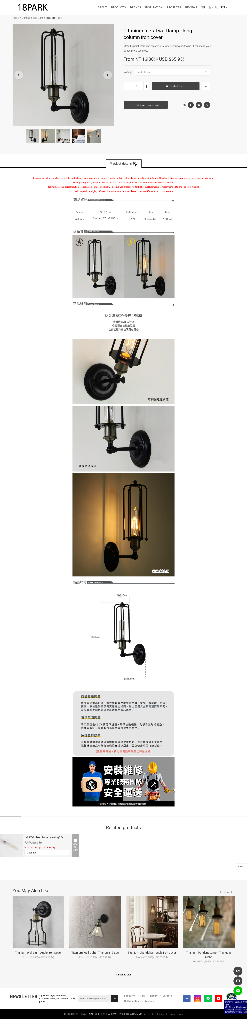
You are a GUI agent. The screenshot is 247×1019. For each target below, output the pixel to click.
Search (216, 7)
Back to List (124, 974)
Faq (142, 995)
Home (16, 18)
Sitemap (159, 1014)
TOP (240, 866)
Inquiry (154, 995)
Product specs (172, 72)
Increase (146, 86)
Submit (115, 998)
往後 (231, 891)
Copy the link (207, 104)
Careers (167, 995)
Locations (129, 995)
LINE (199, 105)
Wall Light (38, 18)
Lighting (26, 18)
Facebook (190, 105)
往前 (220, 891)
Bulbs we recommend (147, 105)
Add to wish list (206, 86)
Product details (121, 164)
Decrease (127, 86)
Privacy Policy (176, 1014)
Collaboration (132, 1001)
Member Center (210, 7)
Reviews (149, 1001)
